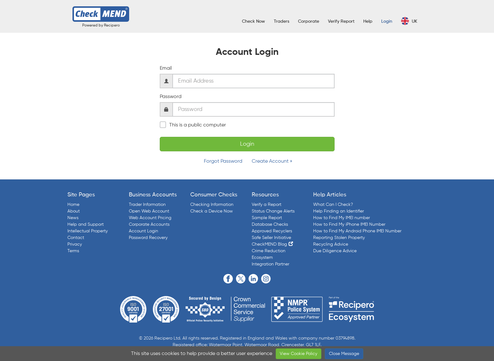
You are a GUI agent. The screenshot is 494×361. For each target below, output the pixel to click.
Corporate (308, 21)
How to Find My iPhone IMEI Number (349, 224)
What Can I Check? (333, 204)
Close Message (344, 354)
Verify (341, 21)
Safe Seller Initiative (271, 238)
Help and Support (85, 224)
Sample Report (267, 218)
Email (166, 68)
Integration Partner (270, 264)
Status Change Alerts (273, 211)
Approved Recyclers (272, 231)
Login (386, 21)
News (72, 218)
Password (170, 96)
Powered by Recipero (101, 25)
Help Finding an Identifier (338, 211)
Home (73, 204)
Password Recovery (148, 238)
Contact (75, 238)
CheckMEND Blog (269, 244)
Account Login (143, 231)
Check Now (253, 21)
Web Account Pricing (150, 218)
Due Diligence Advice (335, 251)
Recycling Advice (330, 244)
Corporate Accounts (149, 224)
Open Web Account (149, 211)
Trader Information (147, 204)
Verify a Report (266, 204)
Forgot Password (223, 161)
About (73, 211)
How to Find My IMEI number (341, 218)
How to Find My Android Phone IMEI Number (357, 231)
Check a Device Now (211, 211)
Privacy (74, 244)
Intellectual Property (87, 231)
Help (367, 21)
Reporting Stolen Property (339, 238)
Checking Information (211, 204)
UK (409, 21)
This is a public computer (193, 124)
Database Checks (270, 224)
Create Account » (272, 161)
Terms (73, 251)
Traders (281, 21)
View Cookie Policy (298, 354)
